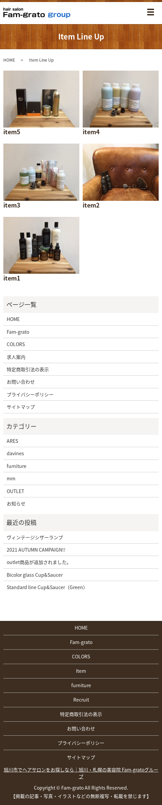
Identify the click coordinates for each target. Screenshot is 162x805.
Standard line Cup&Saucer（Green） (47, 587)
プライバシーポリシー (30, 394)
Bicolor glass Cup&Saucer (35, 574)
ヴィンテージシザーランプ (35, 537)
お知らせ (16, 503)
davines (15, 453)
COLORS (16, 344)
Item (81, 670)
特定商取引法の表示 (28, 369)
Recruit (81, 699)
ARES (12, 440)
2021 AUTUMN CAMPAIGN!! (36, 549)
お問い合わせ (21, 381)
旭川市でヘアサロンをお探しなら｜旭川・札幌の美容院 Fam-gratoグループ (81, 773)
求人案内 (16, 356)
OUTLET (15, 491)
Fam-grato (18, 331)
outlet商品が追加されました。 (39, 562)
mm (11, 478)
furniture (16, 466)
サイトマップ (21, 406)
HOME (9, 60)
